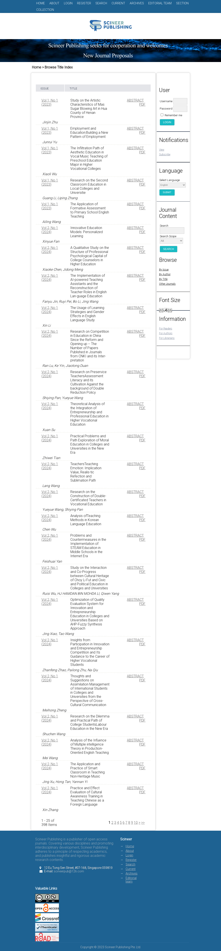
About (54, 3)
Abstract (135, 100)
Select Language (169, 180)
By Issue (164, 269)
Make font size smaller (161, 309)
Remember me (173, 115)
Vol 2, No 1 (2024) (49, 230)
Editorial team (160, 3)
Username (166, 101)
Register (84, 3)
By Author (164, 274)
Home (40, 3)
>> (143, 823)
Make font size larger (170, 309)
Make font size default (165, 309)
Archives (137, 3)
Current (118, 3)
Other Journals (167, 283)
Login (68, 3)
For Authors (165, 333)
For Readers (165, 328)
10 (136, 823)
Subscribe (164, 154)
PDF (142, 104)
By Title (163, 279)
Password (166, 108)
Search (101, 3)
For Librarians (167, 338)
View (161, 149)
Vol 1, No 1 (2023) (49, 102)
